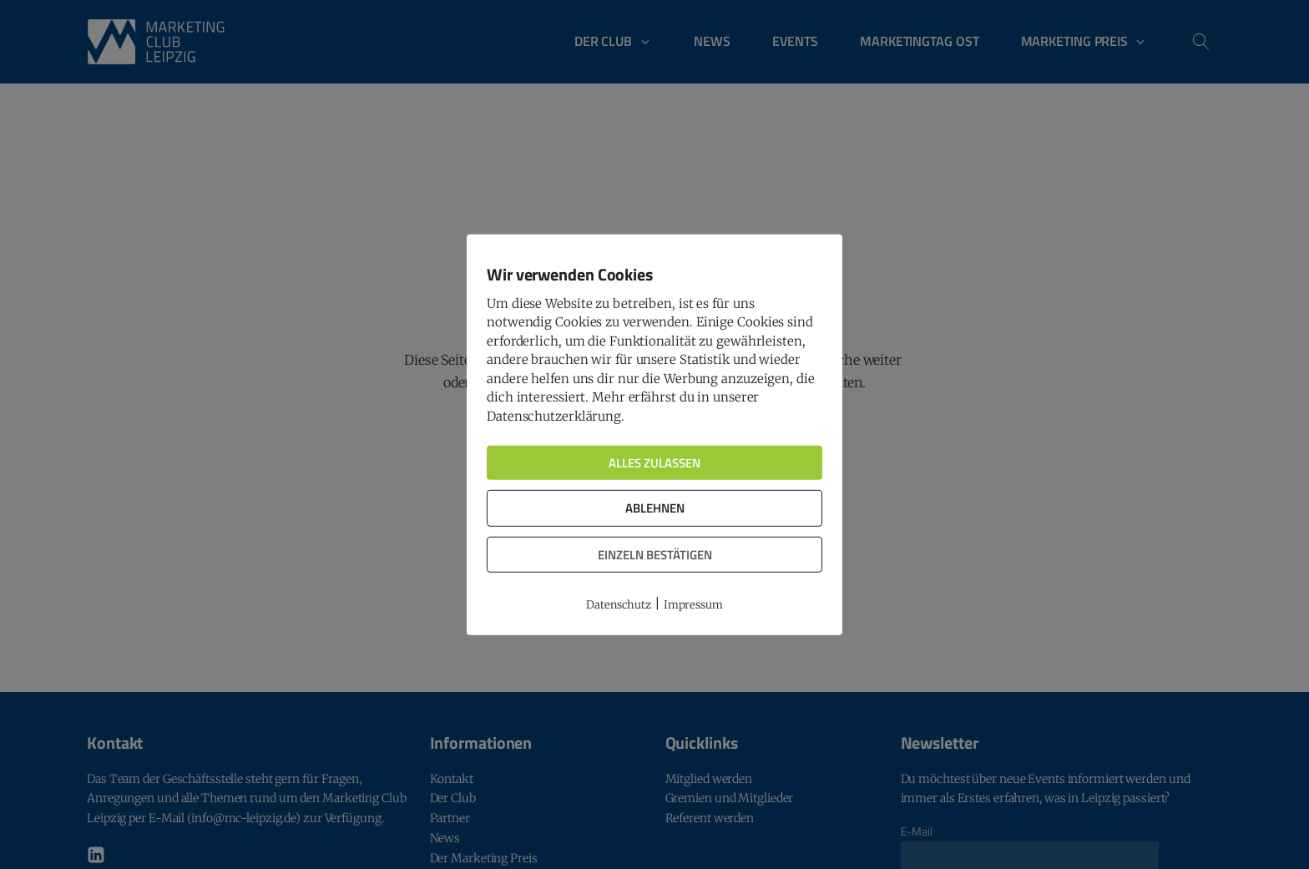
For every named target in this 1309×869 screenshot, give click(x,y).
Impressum (693, 605)
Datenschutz (618, 605)
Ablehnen (655, 508)
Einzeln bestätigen (655, 553)
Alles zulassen (654, 462)
